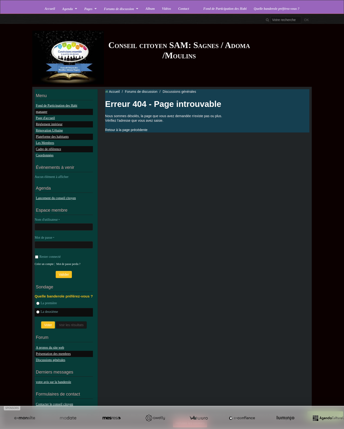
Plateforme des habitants (52, 136)
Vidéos (166, 9)
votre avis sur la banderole (53, 382)
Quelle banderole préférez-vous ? (276, 9)
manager (41, 112)
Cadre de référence (48, 149)
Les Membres (45, 143)
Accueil (50, 9)
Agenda (67, 9)
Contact (183, 9)
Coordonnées (45, 155)
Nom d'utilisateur (46, 219)
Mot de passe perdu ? (68, 264)
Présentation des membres (53, 354)
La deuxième (47, 312)
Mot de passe (43, 237)
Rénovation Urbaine (49, 130)
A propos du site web (50, 347)
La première (46, 303)
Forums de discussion (119, 9)
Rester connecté (48, 256)
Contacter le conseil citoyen (54, 404)
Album (150, 9)
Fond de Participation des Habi (225, 9)
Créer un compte (44, 264)
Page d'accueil (45, 118)
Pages (88, 9)
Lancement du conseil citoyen (56, 198)
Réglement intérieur (49, 124)
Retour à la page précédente (126, 130)
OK (306, 20)
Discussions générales (50, 360)
